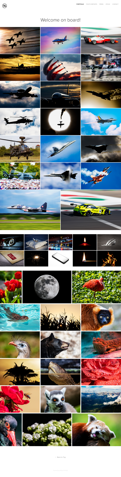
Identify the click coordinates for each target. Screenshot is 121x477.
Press (101, 4)
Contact (115, 4)
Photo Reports (91, 4)
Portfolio (80, 4)
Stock (108, 4)
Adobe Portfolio (64, 470)
